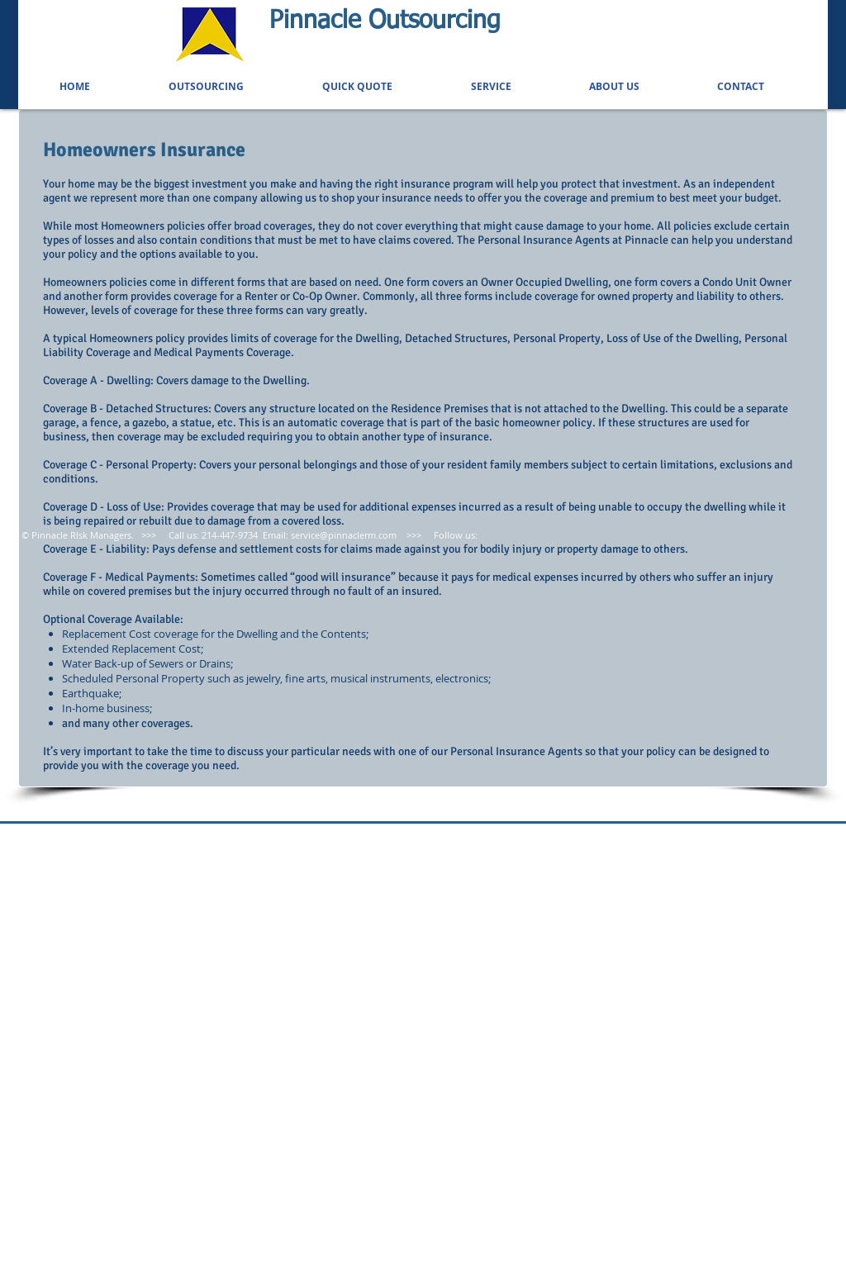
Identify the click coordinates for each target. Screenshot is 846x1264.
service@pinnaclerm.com (344, 535)
